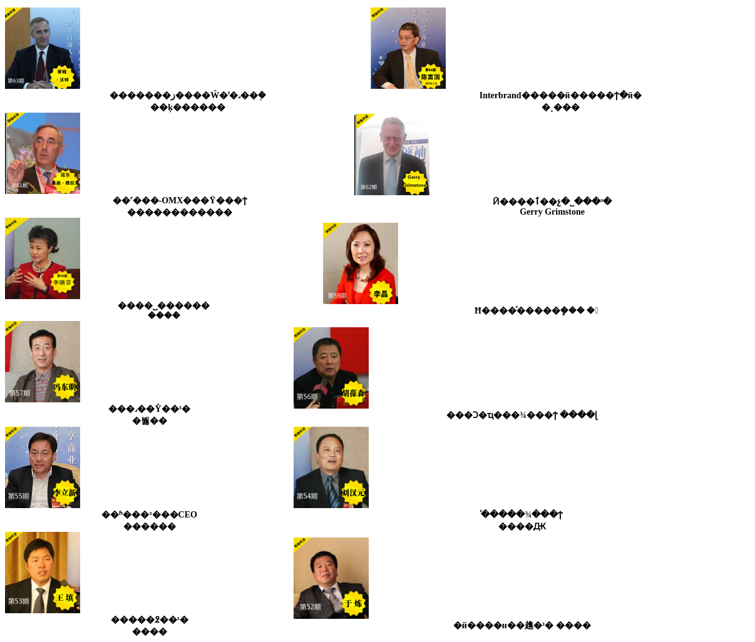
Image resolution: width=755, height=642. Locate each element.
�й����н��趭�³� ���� (522, 625)
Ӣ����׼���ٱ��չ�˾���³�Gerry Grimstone (552, 207)
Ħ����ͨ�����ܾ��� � (536, 310)
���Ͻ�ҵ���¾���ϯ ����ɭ (521, 415)
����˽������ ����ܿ (164, 310)
